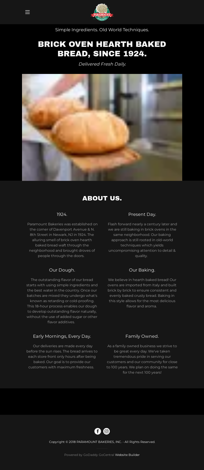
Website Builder (127, 455)
